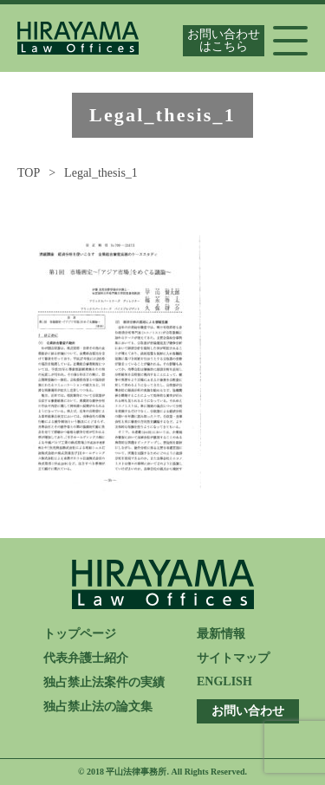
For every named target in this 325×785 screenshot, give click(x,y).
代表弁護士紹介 (85, 658)
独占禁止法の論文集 (98, 706)
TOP (28, 172)
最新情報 (221, 633)
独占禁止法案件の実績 (104, 682)
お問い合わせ (247, 710)
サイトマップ (233, 658)
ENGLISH (224, 681)
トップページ (79, 633)
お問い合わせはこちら (223, 40)
